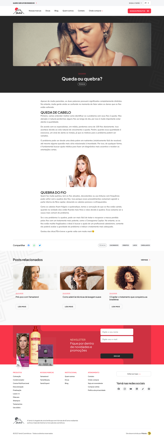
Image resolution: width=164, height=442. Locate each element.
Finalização (17, 390)
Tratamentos (17, 404)
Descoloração (18, 387)
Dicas (48, 11)
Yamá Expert (45, 383)
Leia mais (22, 307)
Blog (56, 11)
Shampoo (16, 401)
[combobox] (147, 3)
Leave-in (16, 394)
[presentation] (116, 347)
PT (146, 3)
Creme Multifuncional (21, 383)
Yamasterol (44, 376)
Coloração (17, 376)
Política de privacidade (96, 390)
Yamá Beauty (45, 380)
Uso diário (16, 407)
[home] (18, 11)
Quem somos (68, 11)
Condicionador (18, 380)
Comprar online (93, 387)
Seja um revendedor (95, 383)
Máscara (16, 397)
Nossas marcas (35, 11)
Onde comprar (93, 380)
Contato (81, 11)
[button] (135, 3)
